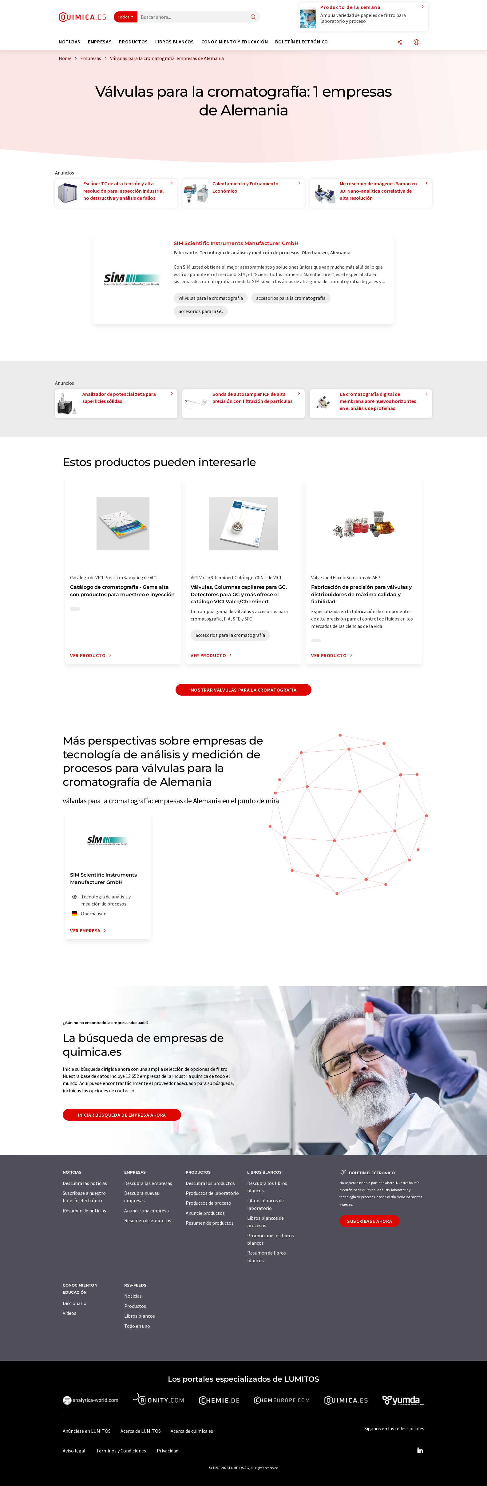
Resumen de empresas (147, 1220)
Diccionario (74, 1303)
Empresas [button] (100, 42)
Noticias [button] (70, 42)
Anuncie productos (205, 1213)
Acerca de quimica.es (192, 1431)
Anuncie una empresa (146, 1210)
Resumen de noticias (84, 1210)
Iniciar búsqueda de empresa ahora (122, 1115)
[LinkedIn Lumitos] (420, 1451)
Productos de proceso (208, 1203)
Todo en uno (137, 1326)
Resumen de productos (210, 1223)
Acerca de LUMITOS (141, 1431)
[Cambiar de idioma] (416, 42)
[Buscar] (253, 17)
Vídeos (69, 1313)
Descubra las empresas (148, 1183)
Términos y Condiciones (121, 1451)
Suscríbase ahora (369, 1221)
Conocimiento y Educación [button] (234, 42)
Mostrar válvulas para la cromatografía (243, 690)
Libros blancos (139, 1316)
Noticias (133, 1296)
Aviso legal (74, 1451)
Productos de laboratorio (212, 1193)
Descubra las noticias (85, 1183)
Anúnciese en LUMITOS (87, 1431)
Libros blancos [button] (174, 42)
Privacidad (167, 1451)
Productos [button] (133, 42)
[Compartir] (399, 42)
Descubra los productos (210, 1183)
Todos (124, 17)
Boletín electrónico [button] (301, 42)
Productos (135, 1306)
